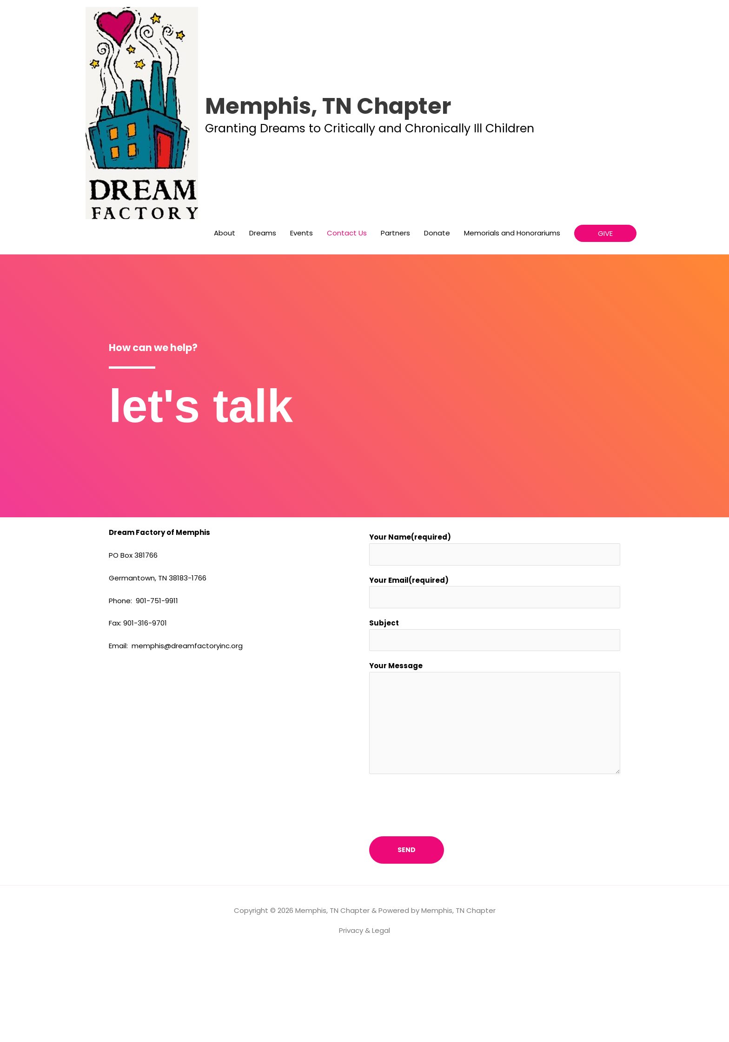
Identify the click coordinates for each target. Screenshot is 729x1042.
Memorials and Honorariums (512, 317)
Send (407, 936)
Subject (384, 708)
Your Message (396, 752)
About (224, 317)
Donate (437, 317)
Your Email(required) (409, 665)
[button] (605, 317)
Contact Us (347, 317)
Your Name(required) (410, 621)
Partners (395, 317)
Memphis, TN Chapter (413, 146)
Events (301, 317)
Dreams (262, 317)
